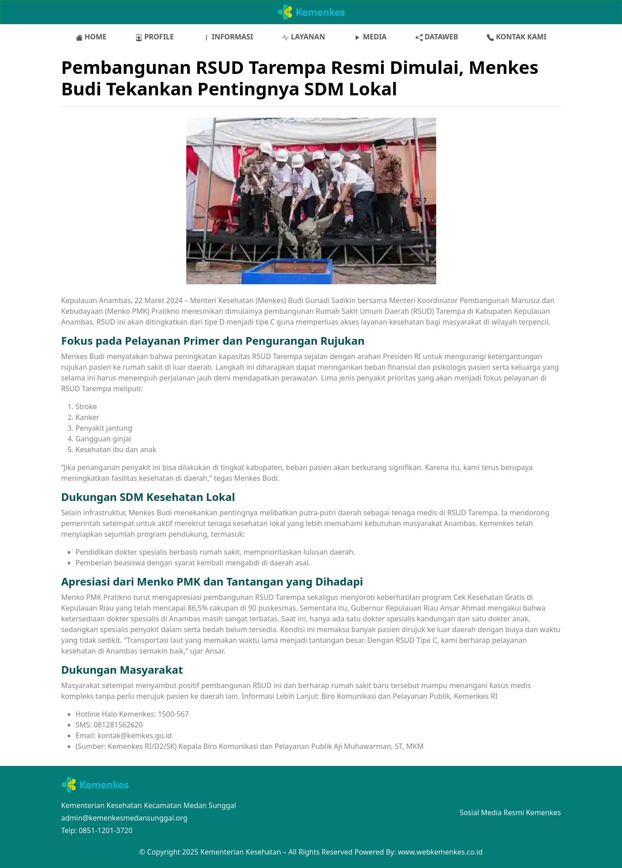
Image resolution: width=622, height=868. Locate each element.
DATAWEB (437, 37)
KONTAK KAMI (516, 37)
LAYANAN (303, 37)
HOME (91, 37)
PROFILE (154, 37)
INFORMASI (228, 37)
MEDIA (370, 37)
